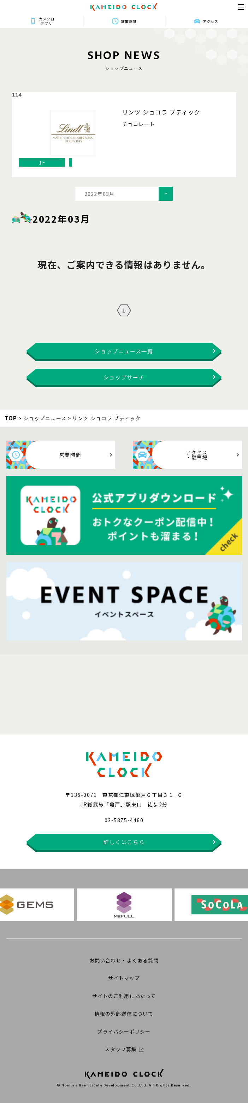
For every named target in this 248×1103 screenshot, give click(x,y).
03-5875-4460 (124, 820)
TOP (11, 418)
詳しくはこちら (124, 841)
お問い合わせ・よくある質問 (124, 960)
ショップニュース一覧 (124, 351)
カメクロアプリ (46, 21)
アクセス (210, 21)
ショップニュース (45, 418)
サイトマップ (124, 977)
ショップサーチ (124, 377)
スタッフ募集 (124, 1049)
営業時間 (128, 21)
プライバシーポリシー (123, 1031)
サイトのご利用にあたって (124, 995)
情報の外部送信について (124, 1013)
